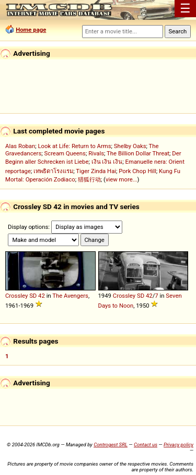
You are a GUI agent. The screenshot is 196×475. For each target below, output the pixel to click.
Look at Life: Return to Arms (74, 146)
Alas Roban (20, 146)
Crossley (16, 295)
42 (41, 295)
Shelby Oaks (130, 146)
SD (33, 295)
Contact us (145, 444)
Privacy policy (178, 444)
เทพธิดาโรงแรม (53, 171)
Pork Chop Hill (137, 171)
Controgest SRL (111, 444)
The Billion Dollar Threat (138, 153)
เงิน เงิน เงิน (107, 161)
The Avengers (70, 295)
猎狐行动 (89, 179)
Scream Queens (64, 153)
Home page (31, 29)
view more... (121, 179)
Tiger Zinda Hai (96, 171)
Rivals (96, 153)
